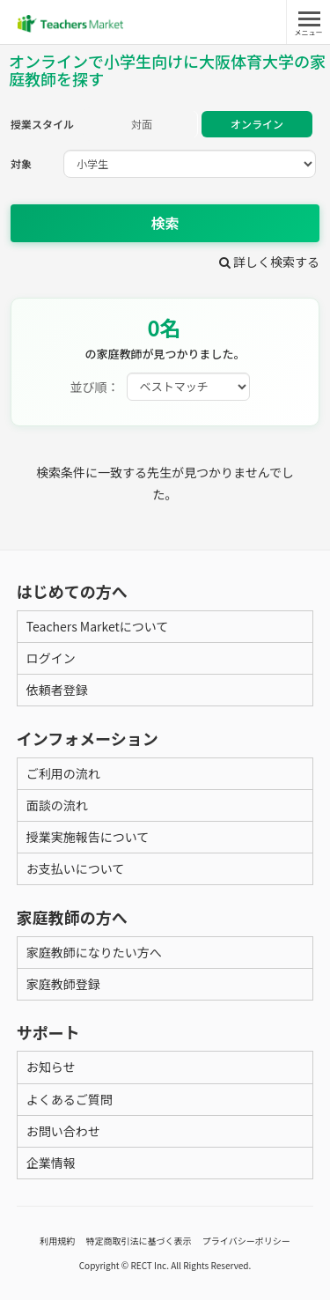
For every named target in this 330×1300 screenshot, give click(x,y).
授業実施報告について (88, 837)
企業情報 (51, 1162)
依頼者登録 (57, 689)
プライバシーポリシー (246, 1240)
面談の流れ (57, 805)
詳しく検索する (269, 261)
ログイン (51, 658)
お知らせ (51, 1066)
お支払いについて (75, 868)
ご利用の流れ (63, 773)
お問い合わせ (63, 1131)
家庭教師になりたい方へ (94, 952)
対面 (141, 123)
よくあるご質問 (69, 1099)
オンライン (257, 123)
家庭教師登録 (63, 984)
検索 (164, 222)
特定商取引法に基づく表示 (139, 1240)
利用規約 (57, 1240)
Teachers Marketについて (97, 626)
